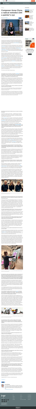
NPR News (3, 379)
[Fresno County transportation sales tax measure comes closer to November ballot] (27, 29)
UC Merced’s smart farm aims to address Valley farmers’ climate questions (31, 11)
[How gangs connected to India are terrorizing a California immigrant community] (27, 22)
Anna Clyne (3, 46)
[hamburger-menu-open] (1, 1)
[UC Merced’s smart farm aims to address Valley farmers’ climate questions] (27, 11)
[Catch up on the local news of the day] (30, 43)
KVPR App (14, 399)
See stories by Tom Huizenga (9, 389)
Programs (14, 396)
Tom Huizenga (6, 17)
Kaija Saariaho (3, 120)
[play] (1, 3)
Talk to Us (21, 396)
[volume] (3, 3)
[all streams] (32, 3)
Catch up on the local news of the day (30, 50)
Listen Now (29, 54)
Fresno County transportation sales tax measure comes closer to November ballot (31, 29)
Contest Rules (29, 399)
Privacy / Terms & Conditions (23, 399)
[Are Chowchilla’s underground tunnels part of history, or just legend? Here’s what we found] (27, 16)
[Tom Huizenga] (2, 386)
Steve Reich (5, 57)
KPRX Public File (29, 396)
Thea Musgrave (14, 141)
